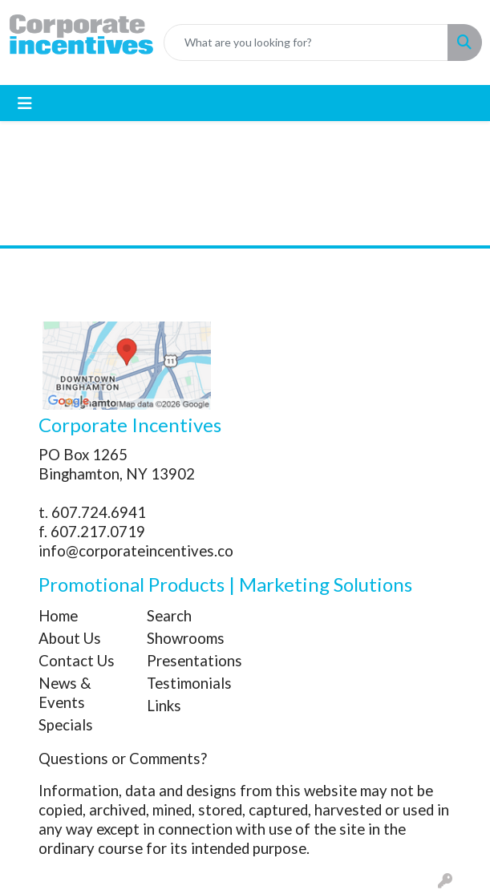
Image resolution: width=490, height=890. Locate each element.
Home (58, 616)
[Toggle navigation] (25, 103)
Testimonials (189, 683)
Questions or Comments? (122, 758)
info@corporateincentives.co (135, 551)
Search (169, 616)
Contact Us (76, 661)
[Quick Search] (306, 42)
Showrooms (186, 638)
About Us (69, 638)
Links (164, 705)
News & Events (64, 692)
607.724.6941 (98, 512)
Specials (65, 725)
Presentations (191, 661)
